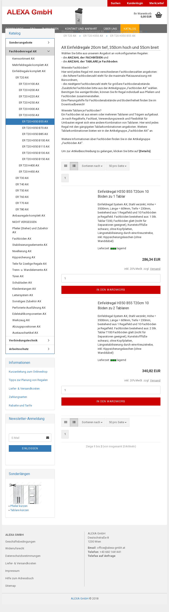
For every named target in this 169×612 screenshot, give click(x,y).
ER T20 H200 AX (29, 97)
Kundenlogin (135, 3)
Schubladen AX (22, 290)
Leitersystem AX (22, 302)
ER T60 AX (22, 204)
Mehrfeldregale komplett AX (30, 72)
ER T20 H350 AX (29, 122)
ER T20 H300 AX (29, 116)
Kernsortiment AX (23, 66)
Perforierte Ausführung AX (29, 315)
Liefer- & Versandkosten (24, 396)
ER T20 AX (22, 85)
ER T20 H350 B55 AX (35, 129)
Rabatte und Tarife (20, 413)
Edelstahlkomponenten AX (29, 321)
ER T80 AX (22, 217)
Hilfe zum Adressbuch (19, 586)
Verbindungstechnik (23, 348)
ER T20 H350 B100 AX (36, 147)
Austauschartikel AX (25, 340)
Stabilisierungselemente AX (29, 252)
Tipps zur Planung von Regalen (28, 387)
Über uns (110, 28)
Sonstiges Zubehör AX (26, 309)
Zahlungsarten (18, 404)
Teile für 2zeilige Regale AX (29, 271)
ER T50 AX (22, 198)
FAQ (32, 28)
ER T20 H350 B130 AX (36, 160)
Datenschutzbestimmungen (22, 563)
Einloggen (30, 456)
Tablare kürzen (19, 517)
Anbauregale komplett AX (28, 223)
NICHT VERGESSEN (24, 229)
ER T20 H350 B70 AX (35, 135)
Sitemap (10, 593)
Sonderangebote (20, 50)
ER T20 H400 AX (29, 173)
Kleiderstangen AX (24, 296)
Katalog (130, 28)
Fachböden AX (21, 246)
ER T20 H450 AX (29, 179)
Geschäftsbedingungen (20, 549)
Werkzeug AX (21, 328)
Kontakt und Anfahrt (81, 28)
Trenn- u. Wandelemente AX (29, 277)
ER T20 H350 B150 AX (36, 166)
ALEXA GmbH (79, 606)
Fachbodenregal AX (23, 58)
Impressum (12, 578)
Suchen (115, 3)
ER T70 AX (22, 210)
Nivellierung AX (21, 258)
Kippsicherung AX (23, 265)
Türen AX (18, 284)
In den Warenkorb (111, 297)
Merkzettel (156, 3)
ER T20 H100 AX (29, 91)
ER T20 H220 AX (29, 104)
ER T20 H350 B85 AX (35, 141)
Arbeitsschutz (19, 356)
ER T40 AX (22, 191)
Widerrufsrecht (14, 556)
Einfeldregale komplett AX (29, 78)
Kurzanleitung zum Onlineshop (28, 379)
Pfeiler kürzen (19, 513)
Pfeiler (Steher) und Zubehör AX (30, 238)
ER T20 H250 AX (29, 110)
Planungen (50, 28)
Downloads (15, 28)
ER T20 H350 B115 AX (36, 154)
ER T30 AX (22, 185)
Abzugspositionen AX (26, 334)
